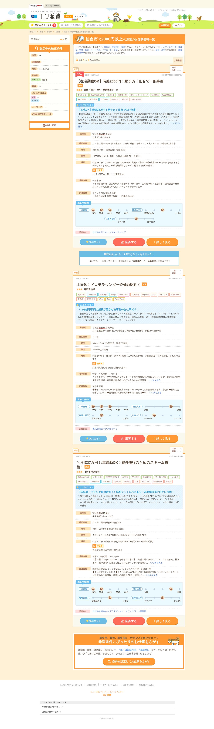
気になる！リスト (45, 25)
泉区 (123, 47)
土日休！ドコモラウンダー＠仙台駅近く (109, 285)
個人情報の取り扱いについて (71, 685)
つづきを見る (154, 380)
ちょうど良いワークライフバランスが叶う (46, 11)
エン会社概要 (128, 685)
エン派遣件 (36, 6)
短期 (157, 50)
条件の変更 (51, 125)
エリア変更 (79, 17)
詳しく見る (163, 242)
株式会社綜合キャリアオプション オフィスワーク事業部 (119, 611)
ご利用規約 (91, 685)
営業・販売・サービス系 (89, 50)
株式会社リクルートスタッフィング (109, 232)
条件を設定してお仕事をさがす (131, 661)
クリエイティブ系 (109, 50)
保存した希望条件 (72, 25)
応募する (131, 242)
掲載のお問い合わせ (178, 10)
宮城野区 (115, 47)
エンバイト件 (52, 6)
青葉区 (107, 47)
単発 (163, 50)
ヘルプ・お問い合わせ (146, 10)
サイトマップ (162, 10)
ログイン (179, 25)
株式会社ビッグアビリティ (105, 429)
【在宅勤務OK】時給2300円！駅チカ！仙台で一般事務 (120, 81)
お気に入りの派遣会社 (100, 25)
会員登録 (165, 25)
